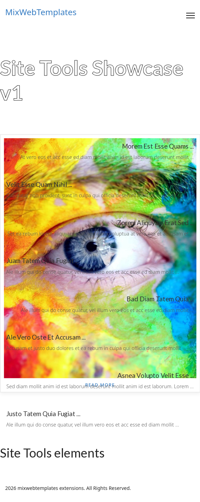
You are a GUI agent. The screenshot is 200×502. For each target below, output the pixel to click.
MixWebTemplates (41, 12)
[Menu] (190, 15)
